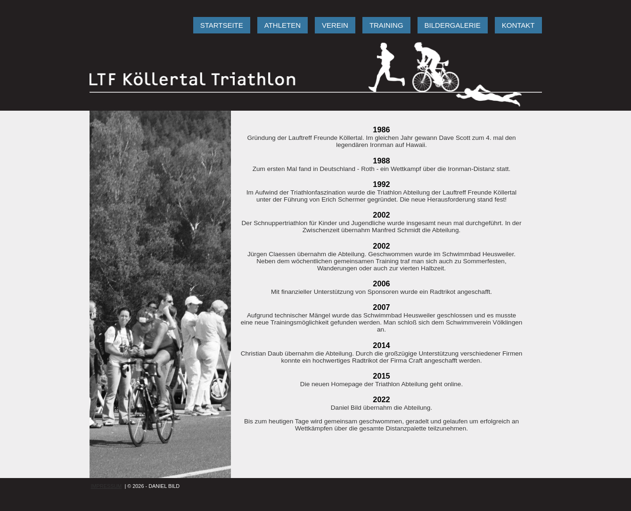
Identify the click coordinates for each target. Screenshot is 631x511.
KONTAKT (518, 25)
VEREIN (335, 25)
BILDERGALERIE (453, 25)
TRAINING (386, 25)
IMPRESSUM (106, 486)
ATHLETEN (282, 25)
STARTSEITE (221, 25)
